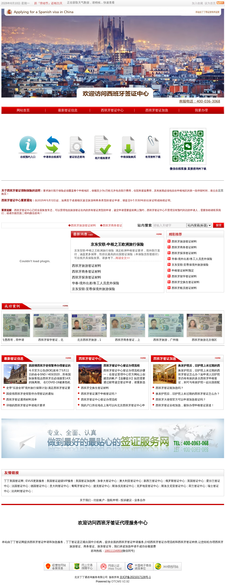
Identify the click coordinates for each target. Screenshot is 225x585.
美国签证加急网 (85, 481)
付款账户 (99, 500)
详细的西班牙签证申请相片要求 (25, 405)
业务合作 (139, 500)
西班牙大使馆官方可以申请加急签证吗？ (181, 399)
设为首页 (210, 3)
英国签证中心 (195, 481)
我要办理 (201, 110)
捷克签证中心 (101, 486)
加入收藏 (197, 3)
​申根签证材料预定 (183, 270)
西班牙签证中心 (112, 110)
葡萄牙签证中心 (81, 486)
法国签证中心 (20, 486)
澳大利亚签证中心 (130, 481)
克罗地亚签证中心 (148, 486)
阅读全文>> (123, 258)
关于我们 (85, 500)
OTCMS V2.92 (120, 581)
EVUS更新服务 (35, 481)
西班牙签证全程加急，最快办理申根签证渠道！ (185, 405)
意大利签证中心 (59, 486)
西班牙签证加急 (156, 110)
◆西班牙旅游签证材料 (85, 225)
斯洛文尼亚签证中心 (173, 486)
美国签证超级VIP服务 (60, 481)
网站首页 (23, 110)
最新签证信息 (67, 110)
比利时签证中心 (21, 491)
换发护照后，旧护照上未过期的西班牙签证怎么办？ (188, 393)
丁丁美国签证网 (13, 481)
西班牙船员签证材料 (184, 288)
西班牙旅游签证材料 (86, 266)
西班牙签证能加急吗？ (169, 388)
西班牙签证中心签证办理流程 (121, 365)
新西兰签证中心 (153, 481)
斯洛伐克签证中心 (123, 486)
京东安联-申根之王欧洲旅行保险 (117, 244)
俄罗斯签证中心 (175, 481)
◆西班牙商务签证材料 (117, 225)
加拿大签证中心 (107, 481)
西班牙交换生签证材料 (185, 282)
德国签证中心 (39, 486)
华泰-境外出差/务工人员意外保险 (95, 283)
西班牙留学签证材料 (184, 276)
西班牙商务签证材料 (86, 271)
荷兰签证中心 (197, 486)
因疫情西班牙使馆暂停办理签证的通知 (30, 393)
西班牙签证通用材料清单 (21, 399)
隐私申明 (112, 500)
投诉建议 (126, 500)
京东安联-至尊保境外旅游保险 (93, 289)
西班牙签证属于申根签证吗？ (99, 393)
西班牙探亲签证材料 (86, 277)
